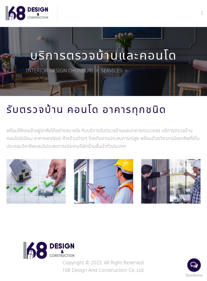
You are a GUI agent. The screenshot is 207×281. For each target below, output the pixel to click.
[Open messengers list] (194, 265)
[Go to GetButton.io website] (194, 275)
